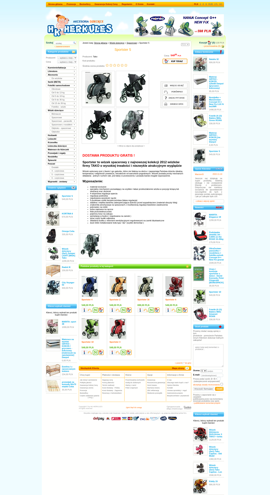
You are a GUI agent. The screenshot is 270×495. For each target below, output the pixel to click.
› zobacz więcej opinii (204, 201)
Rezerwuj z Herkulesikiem (112, 393)
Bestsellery (85, 4)
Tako (95, 56)
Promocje (71, 4)
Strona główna (55, 4)
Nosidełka (53, 157)
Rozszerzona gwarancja (156, 383)
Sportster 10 (88, 342)
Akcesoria (53, 75)
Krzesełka (52, 142)
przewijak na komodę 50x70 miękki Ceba (69, 384)
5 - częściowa (58, 174)
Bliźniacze (56, 114)
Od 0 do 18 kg (58, 96)
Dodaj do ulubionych (133, 383)
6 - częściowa (58, 178)
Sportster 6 (170, 299)
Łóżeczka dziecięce (57, 146)
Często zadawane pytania (90, 397)
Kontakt (150, 4)
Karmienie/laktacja (57, 68)
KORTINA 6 (67, 213)
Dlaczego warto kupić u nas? (178, 383)
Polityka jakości (86, 383)
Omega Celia (68, 231)
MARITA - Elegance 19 (215, 216)
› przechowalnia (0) (213, 46)
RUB (210, 4)
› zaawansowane (62, 46)
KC (220, 4)
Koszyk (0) (207, 42)
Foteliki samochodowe (59, 85)
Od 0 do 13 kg (58, 92)
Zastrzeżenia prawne (175, 393)
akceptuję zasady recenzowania (206, 385)
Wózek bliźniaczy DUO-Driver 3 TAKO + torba (215, 433)
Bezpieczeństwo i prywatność (178, 396)
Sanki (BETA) (54, 82)
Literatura (52, 71)
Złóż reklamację (153, 390)
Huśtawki (52, 135)
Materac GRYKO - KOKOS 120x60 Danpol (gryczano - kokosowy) (216, 82)
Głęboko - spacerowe (61, 128)
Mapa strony (180, 368)
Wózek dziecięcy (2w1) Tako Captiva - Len (215, 468)
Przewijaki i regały (57, 153)
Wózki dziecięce (56, 110)
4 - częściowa (58, 171)
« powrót (178, 363)
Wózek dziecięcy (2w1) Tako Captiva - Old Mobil (215, 451)
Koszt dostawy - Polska (111, 388)
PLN (196, 4)
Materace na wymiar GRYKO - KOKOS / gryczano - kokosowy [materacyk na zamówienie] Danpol (69, 348)
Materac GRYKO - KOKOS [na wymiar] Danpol (214, 137)
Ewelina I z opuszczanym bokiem (68, 369)
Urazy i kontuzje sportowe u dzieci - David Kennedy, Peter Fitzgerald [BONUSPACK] (216, 276)
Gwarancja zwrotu (86, 388)
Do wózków (57, 78)
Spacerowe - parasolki (62, 121)
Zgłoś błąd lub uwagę (134, 407)
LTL (216, 4)
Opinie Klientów (173, 385)
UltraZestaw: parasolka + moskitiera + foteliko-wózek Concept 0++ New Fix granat (216, 254)
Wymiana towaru (153, 388)
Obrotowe (56, 89)
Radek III (66, 267)
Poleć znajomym (131, 388)
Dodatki (55, 167)
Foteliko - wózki (59, 107)
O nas (169, 380)
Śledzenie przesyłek (154, 393)
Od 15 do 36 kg (59, 103)
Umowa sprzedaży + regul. (177, 390)
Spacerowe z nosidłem (62, 124)
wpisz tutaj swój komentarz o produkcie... (208, 355)
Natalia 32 (214, 59)
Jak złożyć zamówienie (88, 380)
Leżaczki (52, 139)
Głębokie (56, 132)
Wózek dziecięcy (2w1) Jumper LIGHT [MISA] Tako (68, 253)
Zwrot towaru (152, 385)
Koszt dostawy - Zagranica (112, 390)
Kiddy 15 (213, 481)
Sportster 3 (115, 342)
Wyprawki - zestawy (57, 181)
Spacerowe (57, 117)
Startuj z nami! (130, 385)
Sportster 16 (143, 299)
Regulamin (127, 4)
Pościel (51, 164)
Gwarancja (151, 380)
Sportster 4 (87, 299)
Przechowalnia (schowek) (135, 380)
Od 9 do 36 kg (58, 100)
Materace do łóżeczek (58, 149)
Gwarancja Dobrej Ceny (106, 4)
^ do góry (187, 363)
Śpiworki (52, 160)
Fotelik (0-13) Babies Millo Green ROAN (215, 118)
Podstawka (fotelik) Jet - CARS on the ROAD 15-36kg (216, 235)
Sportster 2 (115, 299)
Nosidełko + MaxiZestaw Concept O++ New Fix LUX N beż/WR (216, 102)
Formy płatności (108, 383)
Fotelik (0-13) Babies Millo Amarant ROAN (215, 312)
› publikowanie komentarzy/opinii (206, 403)
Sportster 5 (67, 196)
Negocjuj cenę (107, 380)
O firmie (140, 4)
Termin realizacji (108, 385)
